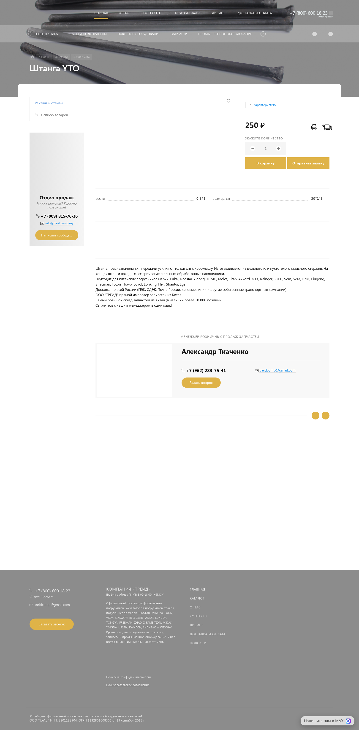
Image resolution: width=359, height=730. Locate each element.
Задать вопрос (201, 382)
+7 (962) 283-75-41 (206, 370)
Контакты (198, 616)
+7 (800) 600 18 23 (308, 13)
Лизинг (197, 625)
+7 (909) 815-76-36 (59, 216)
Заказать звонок (52, 624)
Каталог (197, 598)
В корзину (265, 163)
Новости (198, 643)
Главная (197, 589)
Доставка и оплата (208, 634)
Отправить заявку (308, 163)
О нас (195, 607)
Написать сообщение (58, 235)
